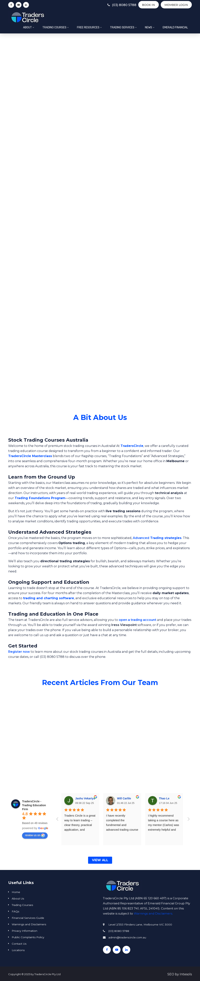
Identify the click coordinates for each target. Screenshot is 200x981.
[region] (100, 222)
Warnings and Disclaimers (29, 924)
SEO (170, 974)
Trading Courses (54, 27)
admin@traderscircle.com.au (127, 937)
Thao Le (164, 798)
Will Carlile (124, 798)
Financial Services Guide (28, 917)
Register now (19, 652)
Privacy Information (24, 930)
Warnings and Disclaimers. (153, 913)
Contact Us (19, 943)
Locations (18, 950)
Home (16, 892)
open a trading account (137, 620)
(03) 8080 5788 (119, 5)
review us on (35, 835)
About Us (18, 898)
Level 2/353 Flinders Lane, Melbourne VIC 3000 (140, 924)
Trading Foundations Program (40, 498)
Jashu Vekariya (85, 798)
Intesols (186, 974)
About (27, 27)
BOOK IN (147, 5)
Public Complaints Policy (28, 937)
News (148, 27)
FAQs (15, 911)
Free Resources (88, 27)
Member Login (176, 5)
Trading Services (122, 27)
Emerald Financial (175, 27)
